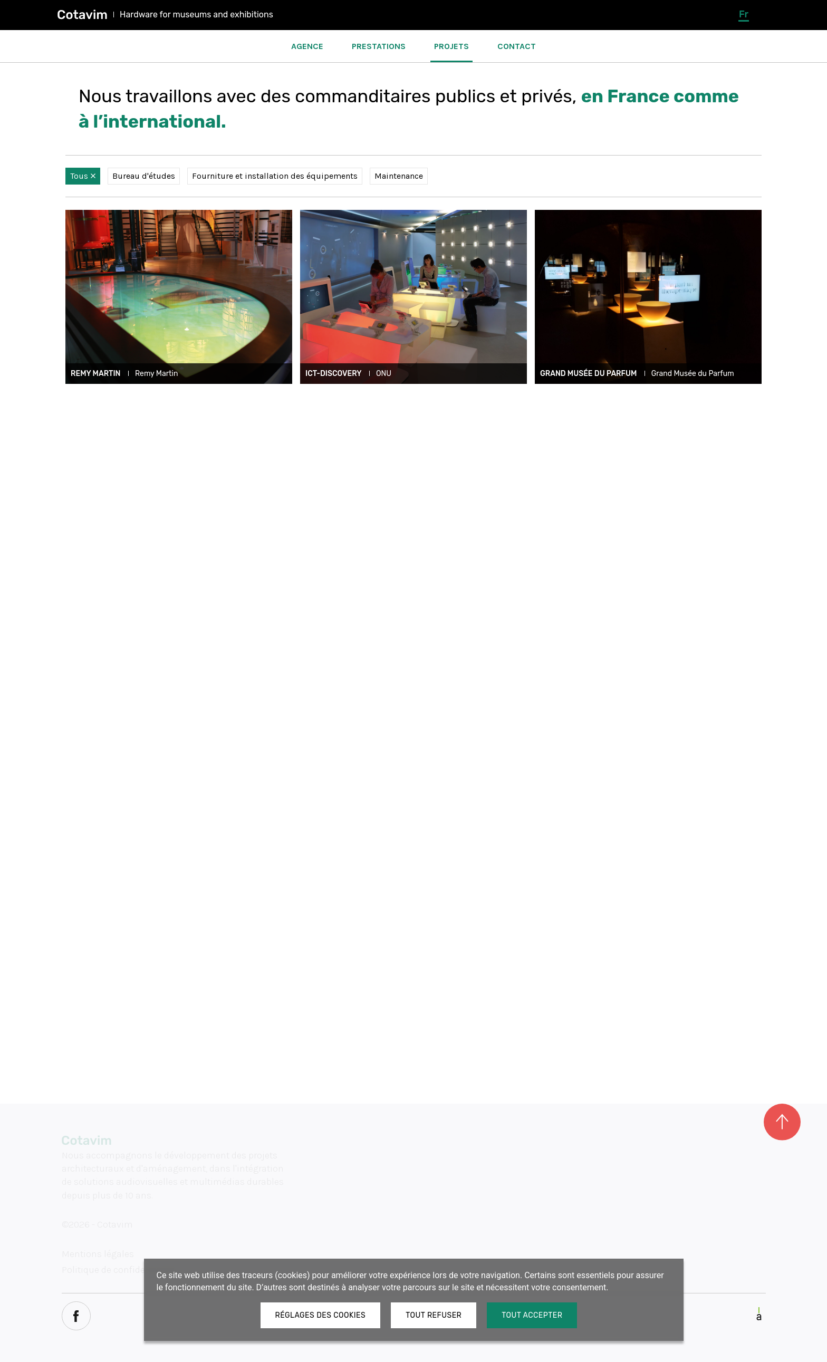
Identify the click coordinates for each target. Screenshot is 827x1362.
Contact (516, 46)
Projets (451, 46)
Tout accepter (532, 1315)
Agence (307, 46)
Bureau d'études (143, 176)
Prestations (379, 46)
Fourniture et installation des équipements (275, 176)
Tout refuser (433, 1315)
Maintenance (398, 176)
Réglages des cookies (320, 1315)
